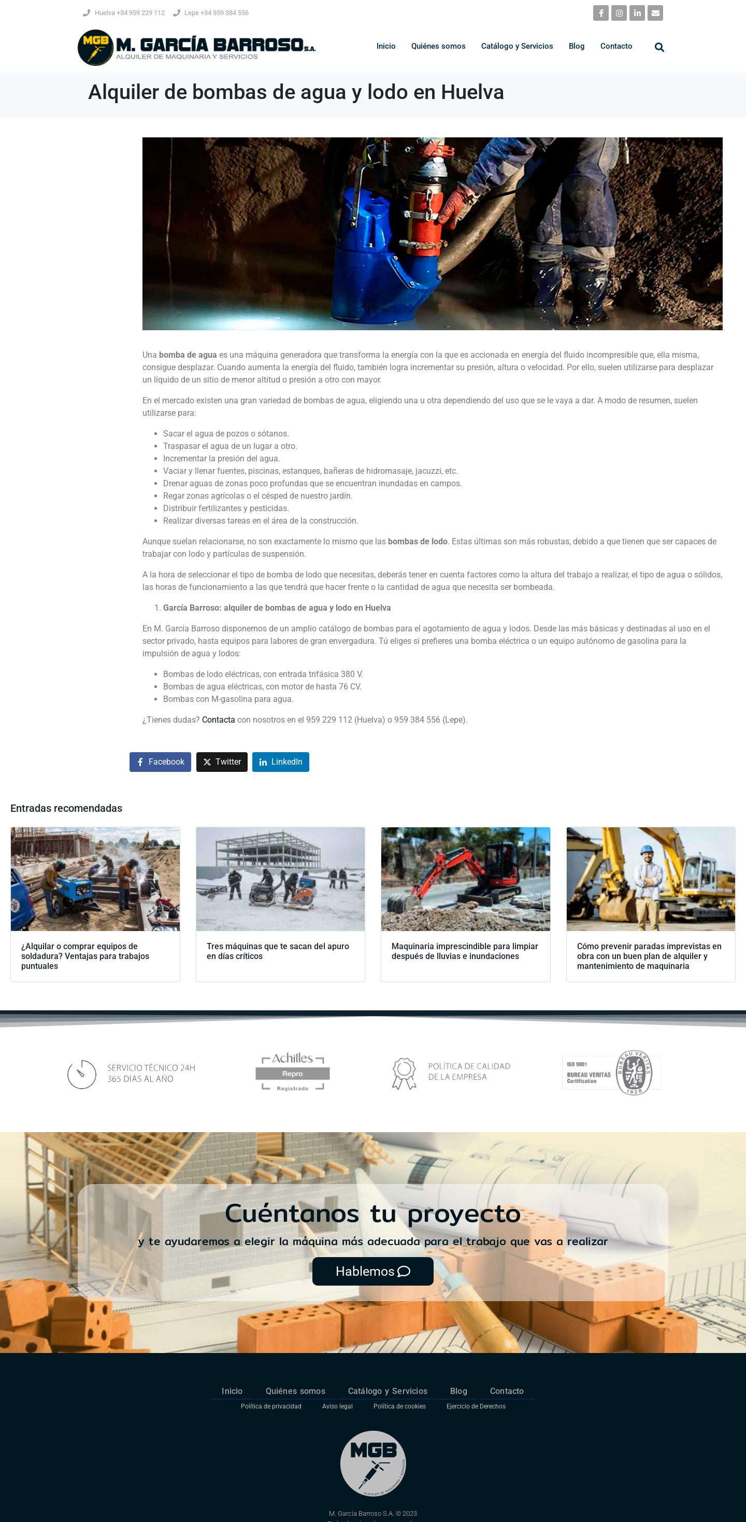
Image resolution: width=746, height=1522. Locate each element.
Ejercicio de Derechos (476, 1406)
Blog (577, 46)
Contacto (616, 46)
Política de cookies (400, 1406)
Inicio (386, 46)
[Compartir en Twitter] (222, 762)
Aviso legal (337, 1406)
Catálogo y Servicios (517, 46)
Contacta (218, 720)
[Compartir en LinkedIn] (280, 762)
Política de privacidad (271, 1406)
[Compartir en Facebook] (160, 762)
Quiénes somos (438, 46)
